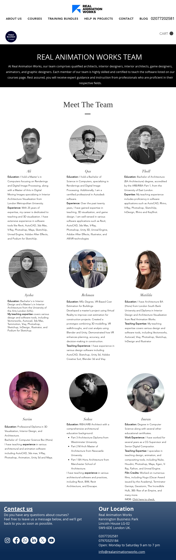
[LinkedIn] (33, 540)
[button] (166, 33)
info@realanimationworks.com (122, 552)
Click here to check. (144, 499)
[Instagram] (7, 540)
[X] (42, 540)
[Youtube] (51, 540)
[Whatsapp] (25, 540)
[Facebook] (16, 540)
